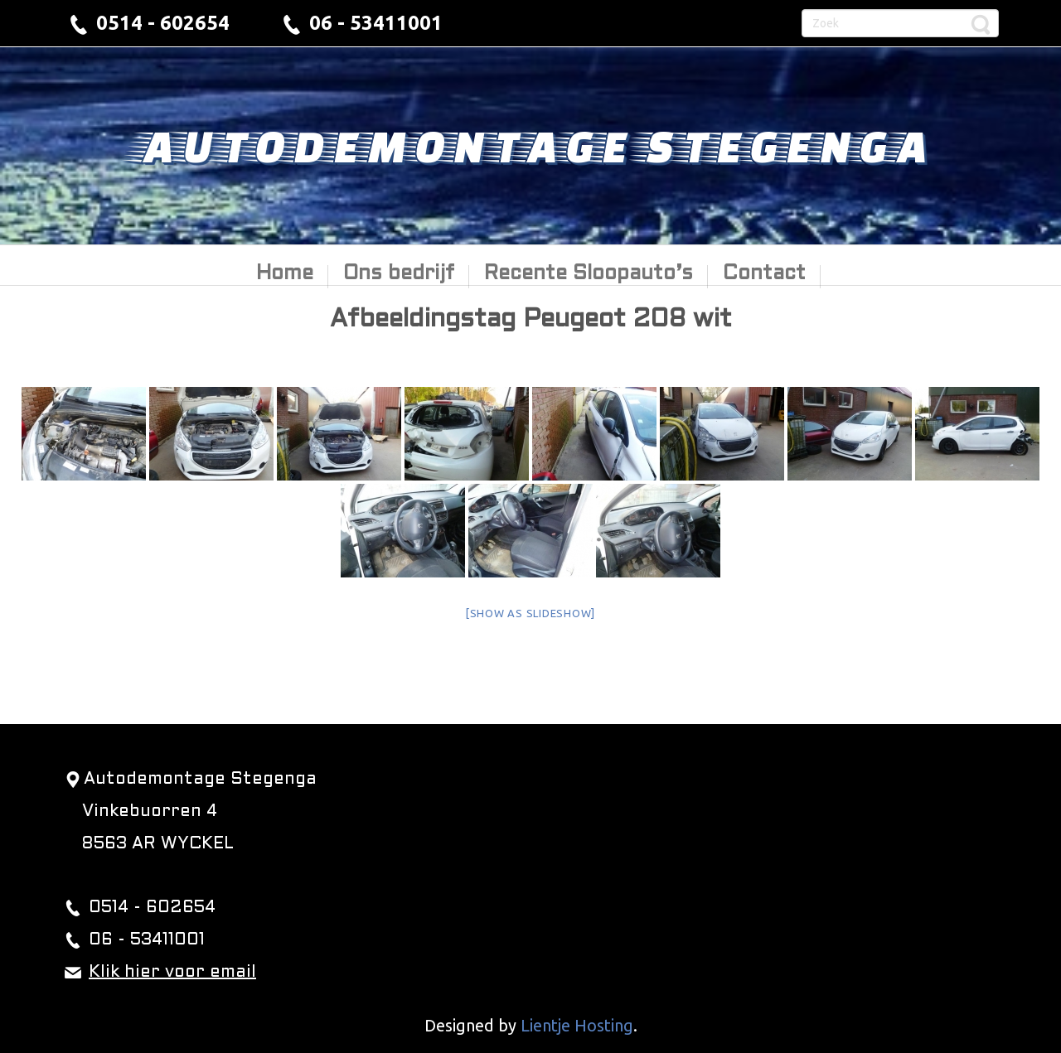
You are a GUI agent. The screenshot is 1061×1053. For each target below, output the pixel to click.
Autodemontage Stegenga (530, 145)
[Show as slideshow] (530, 613)
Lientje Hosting (577, 1025)
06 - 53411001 (376, 23)
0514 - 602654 (163, 23)
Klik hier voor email (172, 972)
